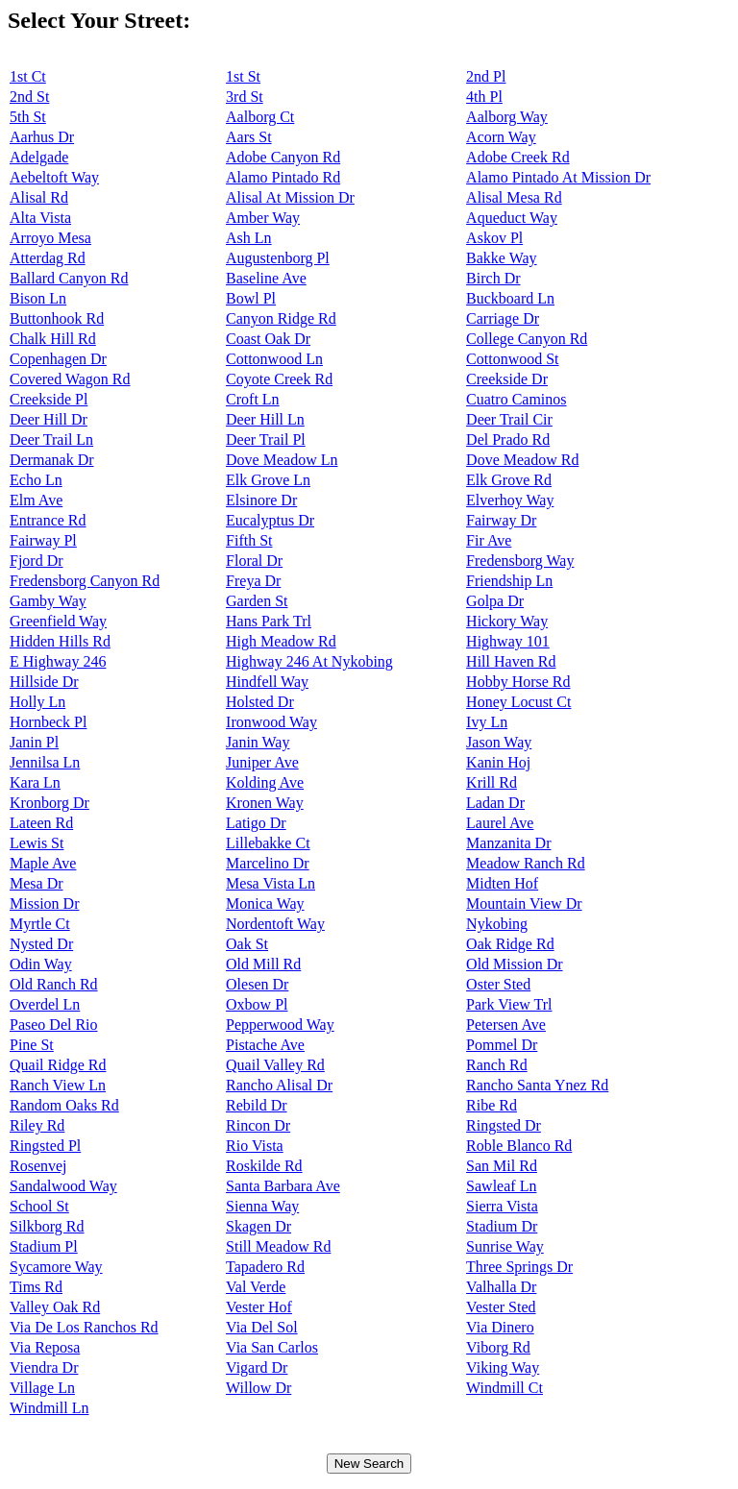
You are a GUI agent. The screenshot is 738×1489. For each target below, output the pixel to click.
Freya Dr (253, 581)
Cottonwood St (512, 359)
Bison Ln (38, 298)
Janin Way (257, 742)
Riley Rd (37, 1125)
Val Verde (255, 1287)
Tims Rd (36, 1287)
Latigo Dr (256, 823)
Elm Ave (36, 500)
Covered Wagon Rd (70, 379)
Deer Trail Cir (509, 419)
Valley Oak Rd (55, 1307)
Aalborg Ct (260, 117)
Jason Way (498, 742)
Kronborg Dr (49, 802)
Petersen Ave (506, 1024)
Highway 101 (508, 641)
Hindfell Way (267, 681)
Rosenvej (38, 1166)
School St (39, 1206)
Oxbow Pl (256, 1004)
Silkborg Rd (47, 1226)
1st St (243, 76)
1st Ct (28, 76)
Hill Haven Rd (510, 661)
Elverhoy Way (510, 500)
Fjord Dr (36, 560)
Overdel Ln (45, 1004)
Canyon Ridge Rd (281, 318)
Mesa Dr (36, 883)
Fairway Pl (43, 540)
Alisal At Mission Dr (290, 197)
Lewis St (36, 843)
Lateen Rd (41, 823)
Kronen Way (265, 802)
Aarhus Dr (42, 137)
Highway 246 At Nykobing (309, 661)
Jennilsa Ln (45, 762)
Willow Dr (258, 1387)
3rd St (244, 96)
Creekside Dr (507, 379)
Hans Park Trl (268, 621)
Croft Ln (253, 399)
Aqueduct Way (511, 217)
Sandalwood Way (63, 1186)
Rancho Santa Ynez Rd (537, 1085)
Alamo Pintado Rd (283, 177)
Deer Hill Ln (265, 419)
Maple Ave (43, 863)
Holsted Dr (260, 702)
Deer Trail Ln (51, 439)
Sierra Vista (502, 1206)
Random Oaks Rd (64, 1105)
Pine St (32, 1045)
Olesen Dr (257, 984)
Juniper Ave (262, 762)
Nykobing (497, 923)
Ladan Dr (495, 802)
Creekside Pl (48, 399)
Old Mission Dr (514, 964)
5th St (28, 117)
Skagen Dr (258, 1226)
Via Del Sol (262, 1327)
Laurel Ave (499, 823)
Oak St (247, 944)
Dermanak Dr (52, 460)
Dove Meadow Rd (522, 460)
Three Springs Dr (519, 1266)
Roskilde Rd (264, 1166)
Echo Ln (36, 480)
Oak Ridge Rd (510, 944)
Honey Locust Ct (518, 702)
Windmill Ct (504, 1387)
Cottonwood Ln (274, 359)
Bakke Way (501, 258)
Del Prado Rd (508, 439)
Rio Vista (254, 1145)
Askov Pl (494, 238)
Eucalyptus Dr (270, 520)
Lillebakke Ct (268, 843)
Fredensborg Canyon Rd (85, 581)
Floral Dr (254, 560)
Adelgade (39, 157)
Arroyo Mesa (50, 238)
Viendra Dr (44, 1367)
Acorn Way (501, 137)
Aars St (249, 137)
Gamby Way (48, 601)
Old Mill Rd (263, 964)
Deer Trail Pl (266, 439)
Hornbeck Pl (48, 722)
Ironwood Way (271, 722)
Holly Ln (37, 702)
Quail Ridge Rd (58, 1065)
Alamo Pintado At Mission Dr (558, 177)
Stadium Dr (501, 1226)
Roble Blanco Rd (519, 1145)
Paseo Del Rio (54, 1024)
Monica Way (265, 903)
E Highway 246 (58, 661)
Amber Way (263, 217)
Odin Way (41, 964)
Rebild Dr (256, 1105)
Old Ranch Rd (54, 984)
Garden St (256, 601)
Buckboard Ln (510, 298)
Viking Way (502, 1367)
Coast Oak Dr (268, 338)
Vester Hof (259, 1307)
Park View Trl (509, 1004)
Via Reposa (45, 1347)
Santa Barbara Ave (283, 1186)
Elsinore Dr (261, 500)
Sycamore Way (56, 1266)
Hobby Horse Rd (518, 681)
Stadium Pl (44, 1246)
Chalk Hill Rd (53, 338)
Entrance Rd (48, 520)
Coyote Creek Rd (279, 379)
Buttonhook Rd (57, 318)
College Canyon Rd (526, 338)
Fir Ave (488, 540)
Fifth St (249, 540)
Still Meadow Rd (278, 1246)
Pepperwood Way (280, 1024)
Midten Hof (502, 883)
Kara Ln (35, 782)
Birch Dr (493, 278)
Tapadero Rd (265, 1266)
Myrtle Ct (40, 923)
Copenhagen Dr (58, 359)
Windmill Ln (49, 1408)
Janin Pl (34, 742)
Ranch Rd (497, 1065)
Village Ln (42, 1387)
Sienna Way (262, 1206)
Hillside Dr (44, 681)
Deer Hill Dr (48, 419)
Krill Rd (491, 782)
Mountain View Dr (524, 903)
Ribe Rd (491, 1105)
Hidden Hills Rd (60, 641)
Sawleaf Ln (501, 1186)
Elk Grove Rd (509, 480)
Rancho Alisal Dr (279, 1085)
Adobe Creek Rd (518, 157)
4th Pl (484, 96)
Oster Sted (498, 984)
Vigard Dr (256, 1367)
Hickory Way (507, 621)
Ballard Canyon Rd (69, 278)
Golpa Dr (495, 601)
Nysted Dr (41, 944)
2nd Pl (485, 76)
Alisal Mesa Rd (514, 197)
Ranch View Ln (58, 1085)
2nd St (29, 96)
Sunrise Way (505, 1246)
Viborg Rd (498, 1347)
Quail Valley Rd (275, 1065)
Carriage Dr (502, 318)
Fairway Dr (501, 520)
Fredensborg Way (520, 560)
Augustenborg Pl (278, 258)
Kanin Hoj (498, 762)
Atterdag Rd (48, 258)
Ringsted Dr (503, 1125)
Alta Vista (40, 217)
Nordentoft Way (275, 923)
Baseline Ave (266, 278)
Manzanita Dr (508, 843)
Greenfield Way (58, 621)
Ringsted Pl (45, 1145)
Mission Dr (44, 903)
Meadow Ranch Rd (525, 863)
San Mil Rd (501, 1166)
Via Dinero (500, 1327)
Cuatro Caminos (516, 399)
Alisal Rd (39, 197)
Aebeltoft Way (54, 177)
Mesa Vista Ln (270, 883)
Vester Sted (500, 1307)
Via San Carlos (272, 1347)
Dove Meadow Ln (281, 460)
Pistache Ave (265, 1045)
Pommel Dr (501, 1045)
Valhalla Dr (501, 1287)
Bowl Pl (251, 298)
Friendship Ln (509, 581)
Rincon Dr (258, 1125)
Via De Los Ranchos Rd (84, 1327)
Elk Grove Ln (268, 480)
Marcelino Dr (267, 863)
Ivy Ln (486, 722)
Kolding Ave (265, 782)
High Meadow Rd (281, 641)
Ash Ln (249, 238)
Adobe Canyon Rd (283, 157)
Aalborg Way (507, 117)
